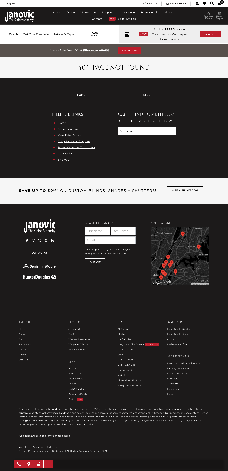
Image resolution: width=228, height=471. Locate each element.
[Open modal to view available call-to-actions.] (48, 464)
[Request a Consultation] (39, 464)
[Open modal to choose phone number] (19, 464)
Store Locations (68, 129)
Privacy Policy (92, 253)
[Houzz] (52, 240)
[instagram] (33, 240)
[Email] (110, 240)
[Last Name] (123, 231)
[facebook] (26, 240)
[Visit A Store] (29, 464)
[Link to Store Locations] (180, 256)
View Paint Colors (69, 135)
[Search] (122, 131)
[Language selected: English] (14, 4)
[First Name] (97, 231)
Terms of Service (112, 253)
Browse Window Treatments (76, 147)
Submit (95, 262)
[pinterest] (46, 240)
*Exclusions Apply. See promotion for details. (44, 435)
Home (62, 122)
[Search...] (147, 131)
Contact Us (65, 153)
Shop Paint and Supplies (74, 141)
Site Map (63, 159)
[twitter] (39, 240)
